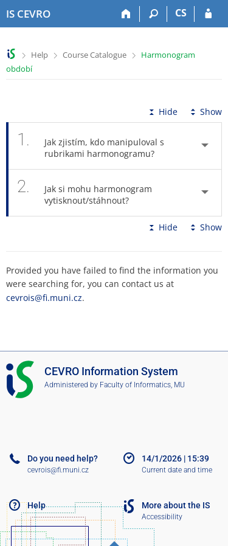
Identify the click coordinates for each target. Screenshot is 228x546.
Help (39, 54)
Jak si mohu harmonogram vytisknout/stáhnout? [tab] (84, 192)
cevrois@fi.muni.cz (44, 297)
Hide (162, 111)
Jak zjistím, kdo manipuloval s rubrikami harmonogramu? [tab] (92, 146)
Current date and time (177, 470)
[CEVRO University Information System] (28, 14)
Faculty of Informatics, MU (142, 385)
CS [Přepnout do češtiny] (181, 12)
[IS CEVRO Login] (208, 14)
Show (205, 111)
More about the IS (176, 505)
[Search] (153, 14)
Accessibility (162, 517)
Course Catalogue (94, 54)
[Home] (126, 14)
